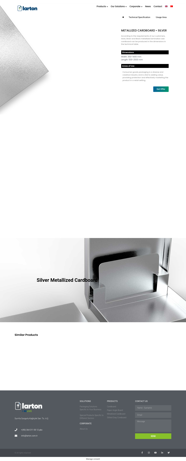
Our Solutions (118, 6)
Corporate (134, 6)
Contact (158, 6)
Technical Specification (139, 17)
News (148, 6)
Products (101, 6)
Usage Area (161, 17)
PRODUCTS (112, 401)
